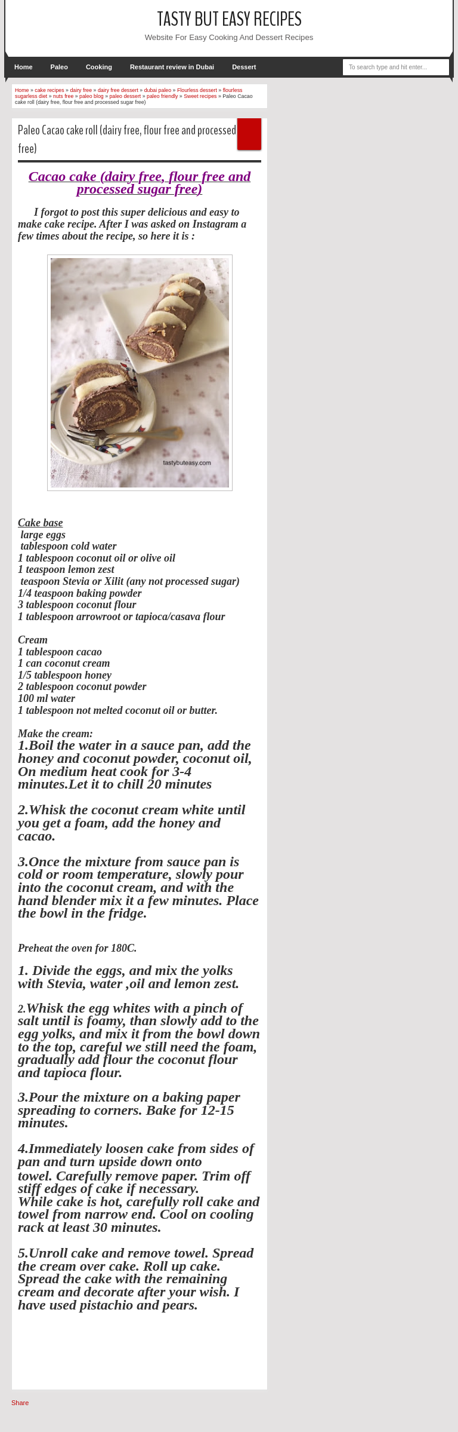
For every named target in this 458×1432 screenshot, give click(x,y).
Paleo (59, 66)
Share (20, 1402)
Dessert (244, 66)
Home (23, 66)
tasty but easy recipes (229, 19)
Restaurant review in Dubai (172, 66)
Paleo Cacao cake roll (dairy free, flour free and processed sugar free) (138, 139)
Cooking (99, 66)
